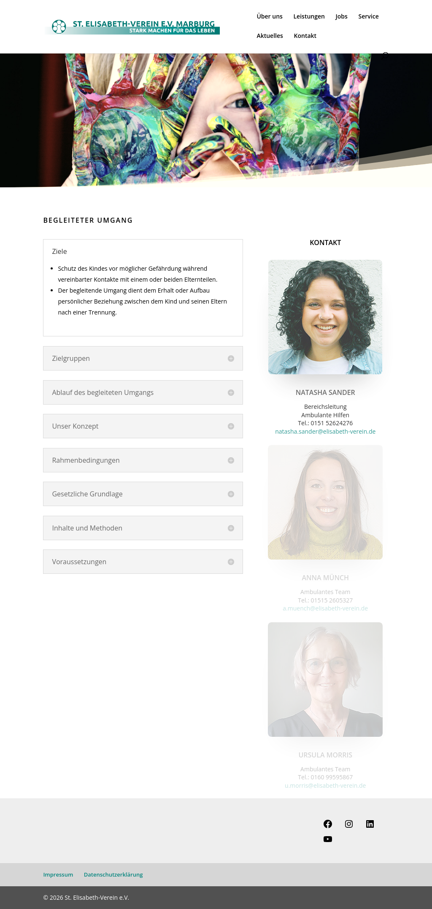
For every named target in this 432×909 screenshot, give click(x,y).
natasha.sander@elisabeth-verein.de (325, 431)
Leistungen (309, 16)
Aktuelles (269, 36)
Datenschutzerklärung (113, 874)
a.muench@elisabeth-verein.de (325, 608)
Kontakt (305, 36)
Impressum (58, 874)
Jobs (342, 16)
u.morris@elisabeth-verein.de (325, 785)
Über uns (269, 16)
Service (369, 16)
